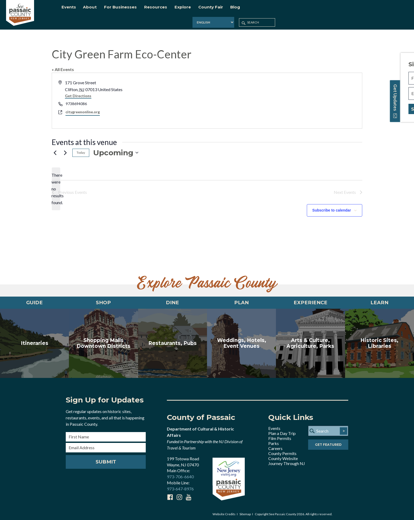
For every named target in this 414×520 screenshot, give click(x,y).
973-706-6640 (180, 475)
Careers (275, 446)
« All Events (63, 65)
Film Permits (279, 436)
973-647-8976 (180, 487)
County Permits (282, 451)
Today (81, 149)
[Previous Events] (55, 149)
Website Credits (224, 512)
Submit (105, 460)
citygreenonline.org (82, 108)
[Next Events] (65, 149)
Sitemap (245, 512)
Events (274, 426)
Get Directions (78, 92)
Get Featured (328, 444)
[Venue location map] (284, 96)
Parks (273, 441)
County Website (283, 456)
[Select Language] (340, 9)
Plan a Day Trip (282, 431)
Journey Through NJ (286, 461)
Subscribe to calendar (331, 206)
